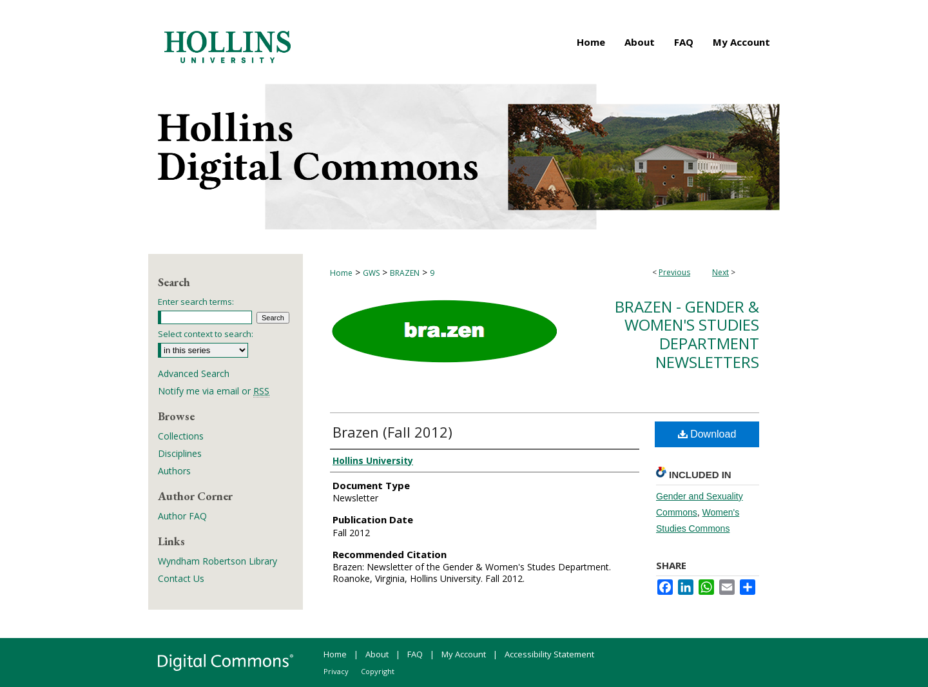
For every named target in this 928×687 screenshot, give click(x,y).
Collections (181, 436)
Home (341, 272)
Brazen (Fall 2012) (392, 431)
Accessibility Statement (549, 654)
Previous (674, 272)
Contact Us (181, 578)
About (377, 654)
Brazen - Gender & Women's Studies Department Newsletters (687, 334)
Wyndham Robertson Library (217, 561)
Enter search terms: (196, 301)
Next (720, 272)
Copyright (377, 671)
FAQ (415, 654)
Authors (174, 471)
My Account (463, 654)
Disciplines (180, 453)
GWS (371, 272)
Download (707, 434)
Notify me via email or (213, 391)
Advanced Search (193, 373)
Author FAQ (182, 516)
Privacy (336, 671)
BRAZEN (405, 272)
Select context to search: (205, 334)
